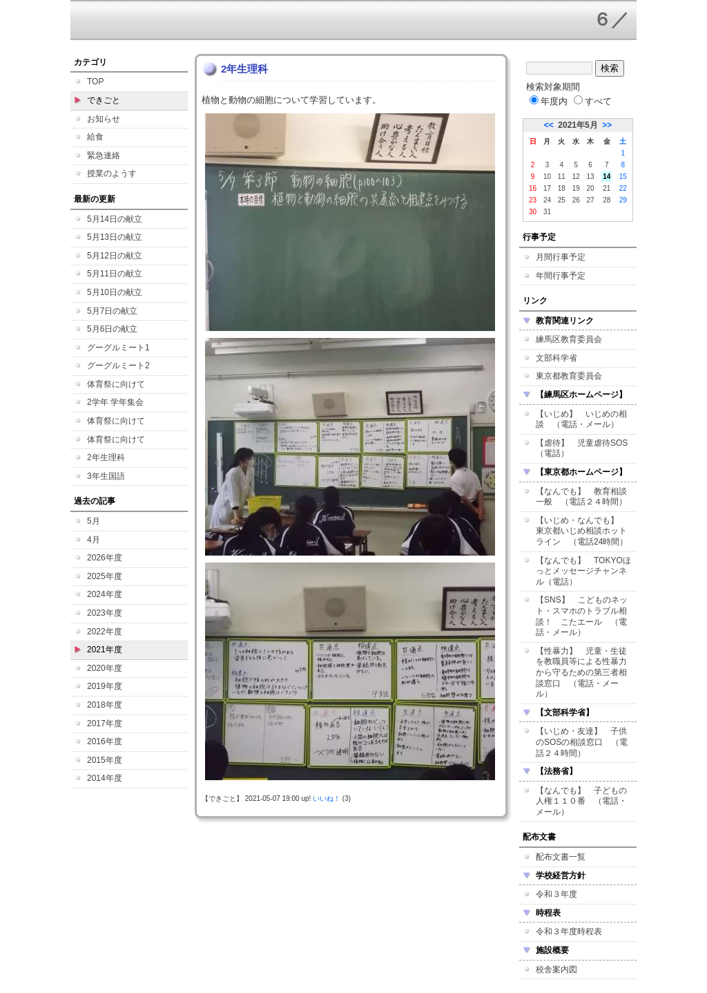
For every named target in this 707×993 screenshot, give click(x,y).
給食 (95, 137)
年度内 (549, 101)
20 (590, 188)
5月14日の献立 (114, 219)
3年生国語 (106, 476)
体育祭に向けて (116, 384)
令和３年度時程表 (569, 931)
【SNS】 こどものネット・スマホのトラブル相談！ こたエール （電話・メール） (582, 616)
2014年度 (104, 778)
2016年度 (104, 741)
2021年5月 (577, 125)
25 (561, 200)
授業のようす (112, 173)
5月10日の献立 (114, 292)
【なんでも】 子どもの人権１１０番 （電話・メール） (581, 801)
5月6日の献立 (112, 329)
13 (590, 176)
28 (606, 200)
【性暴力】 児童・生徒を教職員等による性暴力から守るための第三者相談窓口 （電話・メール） (581, 672)
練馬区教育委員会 (569, 339)
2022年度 (104, 631)
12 (576, 176)
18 (561, 188)
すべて (593, 101)
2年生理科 (106, 457)
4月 (93, 540)
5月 (93, 521)
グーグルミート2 (118, 365)
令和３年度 (556, 894)
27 (590, 200)
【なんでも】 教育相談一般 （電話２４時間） (581, 496)
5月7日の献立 (112, 311)
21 (606, 188)
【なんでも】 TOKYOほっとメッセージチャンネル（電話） (583, 571)
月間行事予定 (560, 257)
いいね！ (326, 798)
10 (547, 176)
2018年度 (104, 705)
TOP (95, 81)
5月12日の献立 (114, 256)
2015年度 (104, 760)
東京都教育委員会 (569, 376)
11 (561, 176)
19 (576, 188)
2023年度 (104, 613)
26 (576, 200)
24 (547, 200)
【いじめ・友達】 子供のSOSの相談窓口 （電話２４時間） (582, 741)
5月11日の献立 (114, 273)
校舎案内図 (556, 969)
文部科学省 (556, 358)
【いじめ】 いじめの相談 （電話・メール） (581, 419)
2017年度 (104, 723)
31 (547, 212)
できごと (103, 100)
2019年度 (104, 686)
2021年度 (104, 649)
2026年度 (104, 557)
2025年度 (104, 576)
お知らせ (103, 119)
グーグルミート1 (118, 347)
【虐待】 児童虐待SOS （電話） (586, 448)
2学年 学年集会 (115, 402)
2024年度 (104, 594)
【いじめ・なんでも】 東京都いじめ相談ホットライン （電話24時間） (582, 531)
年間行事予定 (560, 276)
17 (547, 188)
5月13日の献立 (114, 237)
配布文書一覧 (560, 857)
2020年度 (104, 668)
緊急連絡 (103, 155)
